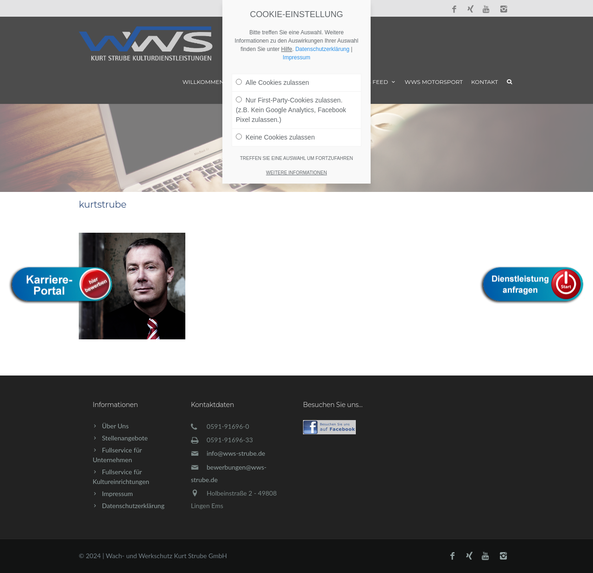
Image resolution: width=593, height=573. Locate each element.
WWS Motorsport (434, 81)
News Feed (375, 81)
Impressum (117, 493)
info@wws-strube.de (236, 453)
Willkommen (203, 81)
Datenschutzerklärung (133, 505)
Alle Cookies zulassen (272, 82)
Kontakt (484, 81)
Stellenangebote (125, 438)
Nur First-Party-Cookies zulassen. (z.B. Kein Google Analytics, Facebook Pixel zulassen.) (291, 109)
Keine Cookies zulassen (275, 137)
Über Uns (115, 426)
